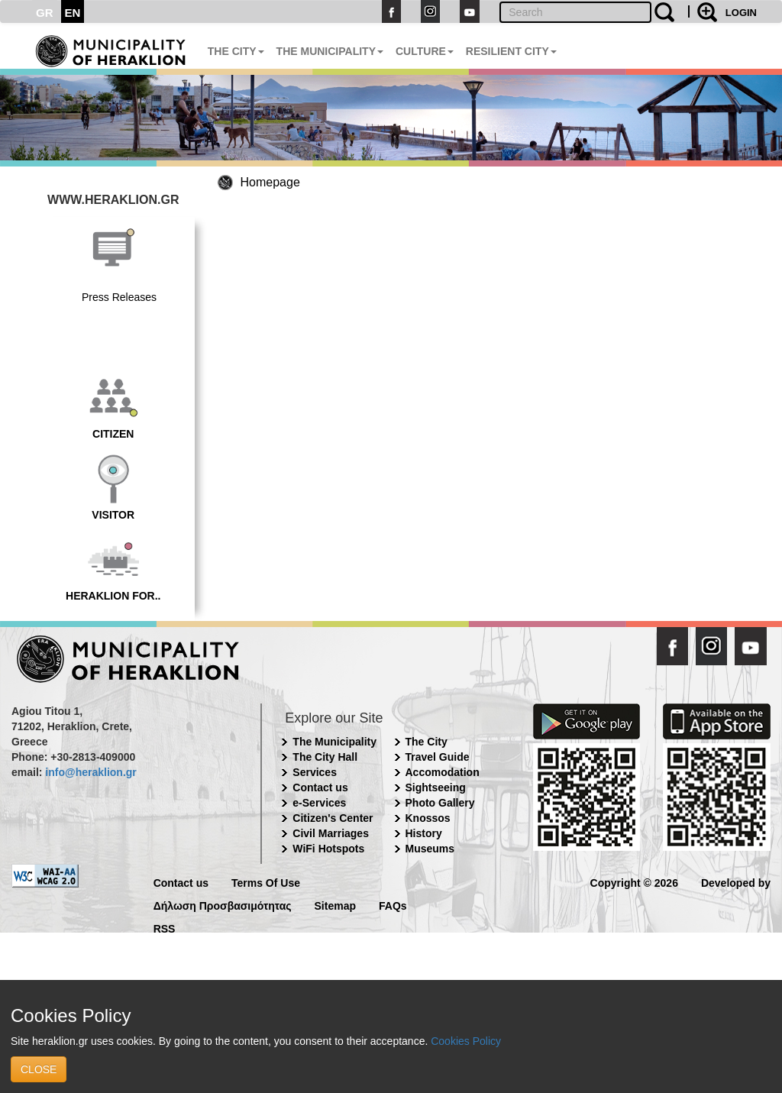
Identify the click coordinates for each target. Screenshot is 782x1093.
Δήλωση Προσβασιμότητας (222, 905)
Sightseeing (436, 787)
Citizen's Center (332, 818)
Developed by (736, 882)
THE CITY (236, 51)
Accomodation (443, 772)
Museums (430, 848)
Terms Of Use (265, 882)
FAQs (393, 905)
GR (44, 12)
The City (427, 742)
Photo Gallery (440, 803)
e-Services (319, 803)
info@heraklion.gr (90, 772)
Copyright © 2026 (634, 882)
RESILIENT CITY (511, 51)
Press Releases (119, 297)
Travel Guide (438, 757)
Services (314, 772)
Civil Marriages (330, 833)
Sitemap (335, 905)
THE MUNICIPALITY (329, 51)
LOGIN (741, 12)
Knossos (428, 818)
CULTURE (425, 51)
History (424, 833)
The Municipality (334, 742)
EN (73, 12)
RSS (164, 928)
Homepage (270, 182)
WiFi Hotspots (328, 848)
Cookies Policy (466, 1041)
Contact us (319, 787)
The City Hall (324, 757)
